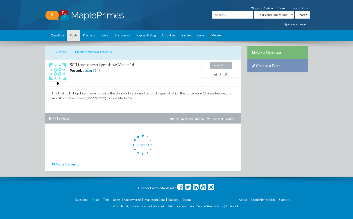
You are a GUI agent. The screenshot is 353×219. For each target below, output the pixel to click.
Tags (106, 199)
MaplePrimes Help (263, 199)
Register (268, 8)
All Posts (60, 52)
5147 (97, 70)
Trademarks (233, 206)
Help (294, 8)
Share (200, 119)
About (305, 8)
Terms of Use (204, 206)
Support (282, 8)
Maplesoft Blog (146, 35)
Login (255, 8)
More (216, 35)
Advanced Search (296, 24)
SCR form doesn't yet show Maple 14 (102, 64)
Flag (174, 119)
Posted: (76, 70)
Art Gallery (168, 35)
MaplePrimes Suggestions (93, 52)
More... (231, 119)
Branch (187, 119)
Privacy (218, 206)
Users (104, 35)
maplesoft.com (185, 206)
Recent (201, 35)
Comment (215, 119)
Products (89, 35)
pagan (87, 70)
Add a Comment (65, 164)
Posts (73, 35)
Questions (57, 35)
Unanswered (122, 35)
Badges (186, 35)
